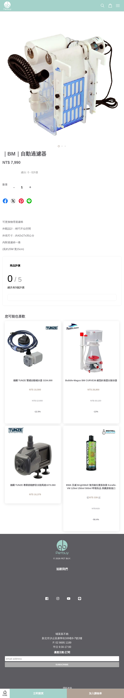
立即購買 (38, 693)
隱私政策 (67, 688)
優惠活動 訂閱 (62, 652)
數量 (5, 184)
